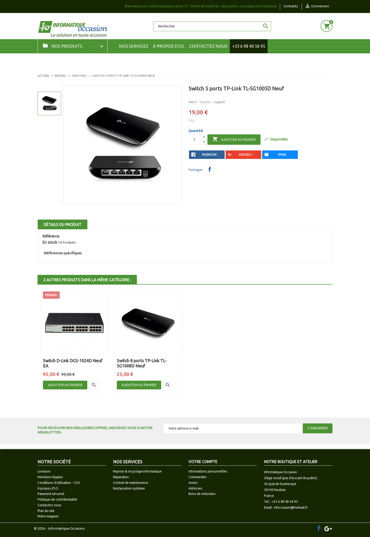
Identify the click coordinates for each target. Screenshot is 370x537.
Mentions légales (50, 477)
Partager (209, 169)
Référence (50, 236)
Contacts (291, 6)
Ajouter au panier (234, 139)
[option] (49, 103)
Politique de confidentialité (57, 499)
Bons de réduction (202, 494)
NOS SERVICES (133, 46)
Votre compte (203, 462)
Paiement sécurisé (51, 494)
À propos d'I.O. (169, 46)
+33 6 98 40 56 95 (248, 46)
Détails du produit (62, 224)
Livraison (44, 471)
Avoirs (193, 483)
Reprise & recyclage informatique (137, 471)
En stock (49, 242)
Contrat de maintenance (130, 483)
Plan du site (46, 511)
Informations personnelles (208, 471)
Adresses (195, 488)
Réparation (121, 477)
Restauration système (129, 488)
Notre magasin (48, 516)
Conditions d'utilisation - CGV (59, 483)
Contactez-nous (208, 46)
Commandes (198, 477)
